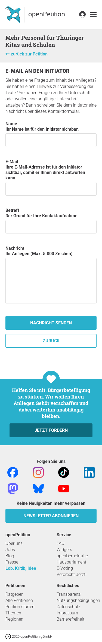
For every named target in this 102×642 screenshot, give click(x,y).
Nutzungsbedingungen (78, 600)
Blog (9, 555)
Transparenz (69, 594)
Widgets (64, 549)
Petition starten (20, 606)
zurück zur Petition (29, 54)
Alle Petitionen (19, 600)
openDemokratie (72, 555)
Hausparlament (71, 562)
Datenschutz (69, 606)
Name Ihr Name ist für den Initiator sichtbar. (51, 134)
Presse (11, 562)
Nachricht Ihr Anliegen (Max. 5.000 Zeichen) (51, 275)
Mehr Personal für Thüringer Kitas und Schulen (44, 41)
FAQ (60, 543)
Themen (13, 612)
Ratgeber (14, 594)
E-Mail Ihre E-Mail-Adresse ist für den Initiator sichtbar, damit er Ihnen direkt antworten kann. (51, 177)
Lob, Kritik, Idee (20, 568)
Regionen (14, 619)
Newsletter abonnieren (51, 515)
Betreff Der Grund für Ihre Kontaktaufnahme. (51, 220)
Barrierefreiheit (70, 619)
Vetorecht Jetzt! (71, 574)
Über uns (14, 543)
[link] (93, 14)
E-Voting (65, 568)
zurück (51, 340)
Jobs (10, 549)
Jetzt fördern (51, 430)
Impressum (67, 612)
